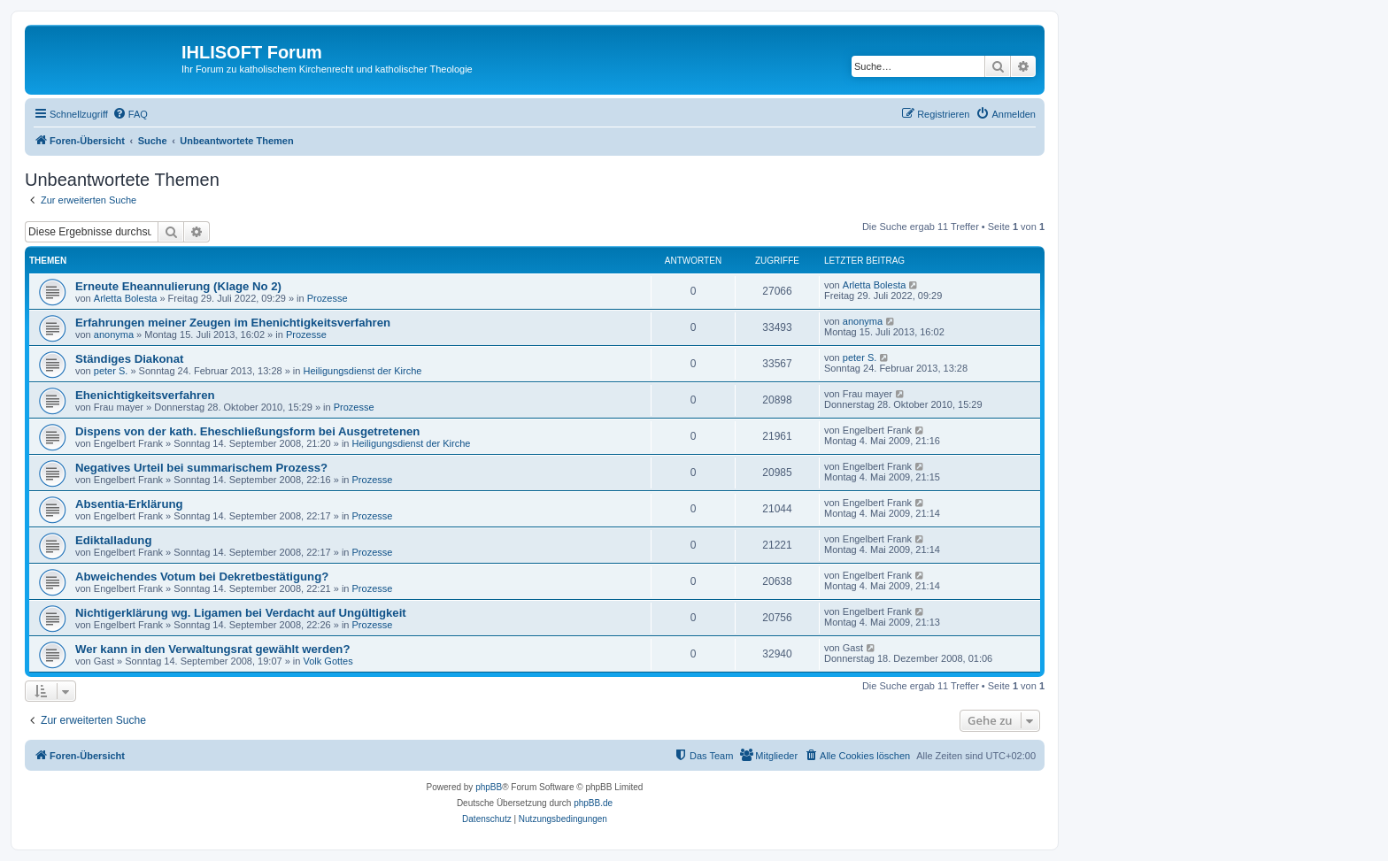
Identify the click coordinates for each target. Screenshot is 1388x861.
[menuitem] (130, 114)
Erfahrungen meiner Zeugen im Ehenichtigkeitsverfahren (232, 322)
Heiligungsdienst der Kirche (363, 370)
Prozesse (327, 298)
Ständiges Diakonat (129, 358)
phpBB (488, 787)
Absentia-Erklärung (129, 504)
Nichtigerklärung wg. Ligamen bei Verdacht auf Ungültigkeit (240, 612)
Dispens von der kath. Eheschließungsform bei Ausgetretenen (247, 431)
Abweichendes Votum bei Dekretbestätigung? (201, 576)
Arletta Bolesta (126, 298)
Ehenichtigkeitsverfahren (145, 395)
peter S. (111, 370)
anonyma (114, 334)
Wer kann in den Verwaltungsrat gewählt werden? (212, 649)
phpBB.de (593, 803)
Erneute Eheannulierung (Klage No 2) (178, 286)
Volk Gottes (327, 661)
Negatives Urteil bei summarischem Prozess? (201, 467)
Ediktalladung (113, 540)
